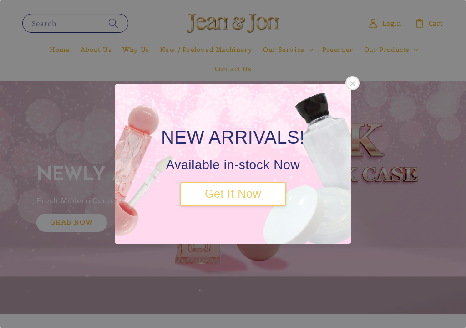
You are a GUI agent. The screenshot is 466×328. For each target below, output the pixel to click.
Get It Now (233, 193)
